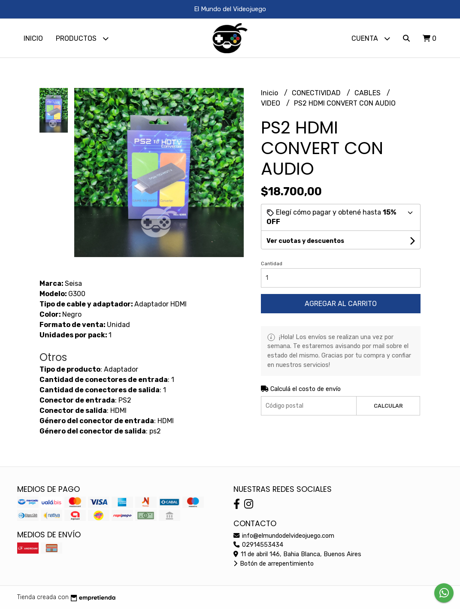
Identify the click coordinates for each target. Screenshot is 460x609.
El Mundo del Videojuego (230, 9)
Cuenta (370, 38)
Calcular (388, 406)
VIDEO (271, 103)
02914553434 (258, 544)
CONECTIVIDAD (317, 93)
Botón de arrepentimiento (273, 563)
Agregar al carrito (341, 304)
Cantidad (271, 264)
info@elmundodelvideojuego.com (283, 535)
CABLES (368, 93)
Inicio (33, 38)
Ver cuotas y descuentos (305, 241)
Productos (82, 38)
